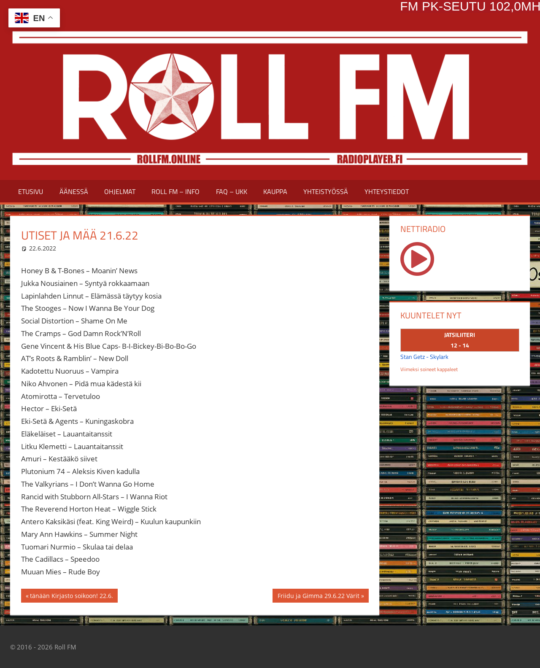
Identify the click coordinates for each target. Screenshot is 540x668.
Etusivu (30, 191)
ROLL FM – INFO (175, 191)
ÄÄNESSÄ (73, 191)
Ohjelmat (119, 191)
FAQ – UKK (231, 191)
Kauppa (275, 191)
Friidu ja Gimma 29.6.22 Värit (318, 596)
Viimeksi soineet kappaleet (429, 369)
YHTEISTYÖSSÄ (325, 191)
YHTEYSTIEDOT (386, 191)
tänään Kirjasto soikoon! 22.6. (71, 596)
